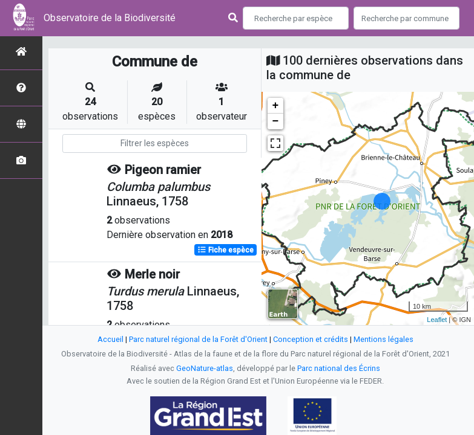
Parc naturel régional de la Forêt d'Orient (198, 339)
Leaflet (437, 319)
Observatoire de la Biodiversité (110, 18)
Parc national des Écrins (338, 368)
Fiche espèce (225, 250)
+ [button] (275, 105)
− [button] (275, 121)
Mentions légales (383, 339)
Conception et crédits (310, 339)
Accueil (110, 339)
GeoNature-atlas (204, 368)
